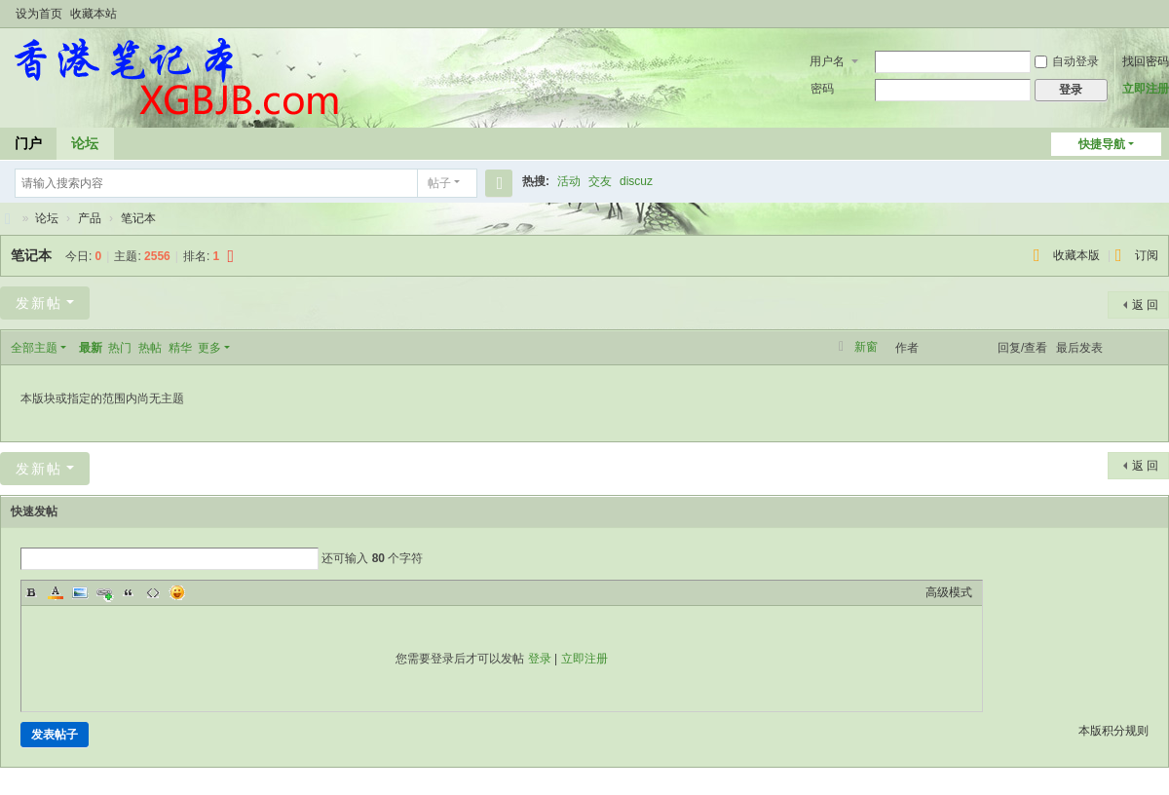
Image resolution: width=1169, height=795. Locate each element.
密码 (822, 88)
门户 (28, 143)
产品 (89, 218)
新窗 (866, 347)
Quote (128, 592)
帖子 (439, 183)
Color (55, 592)
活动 (569, 181)
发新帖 (39, 303)
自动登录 (1067, 61)
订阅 (1146, 255)
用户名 (827, 61)
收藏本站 (93, 13)
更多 (209, 348)
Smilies (177, 592)
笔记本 (138, 218)
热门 (120, 348)
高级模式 (948, 592)
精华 (180, 348)
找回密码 (1145, 61)
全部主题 (34, 348)
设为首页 (39, 13)
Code (153, 592)
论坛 (84, 143)
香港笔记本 (8, 219)
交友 (600, 181)
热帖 (150, 348)
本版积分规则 (1113, 731)
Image (80, 592)
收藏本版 (1078, 255)
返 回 (1145, 305)
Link (104, 592)
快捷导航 (1101, 144)
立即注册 (1145, 88)
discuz (636, 181)
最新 (90, 348)
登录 (539, 658)
